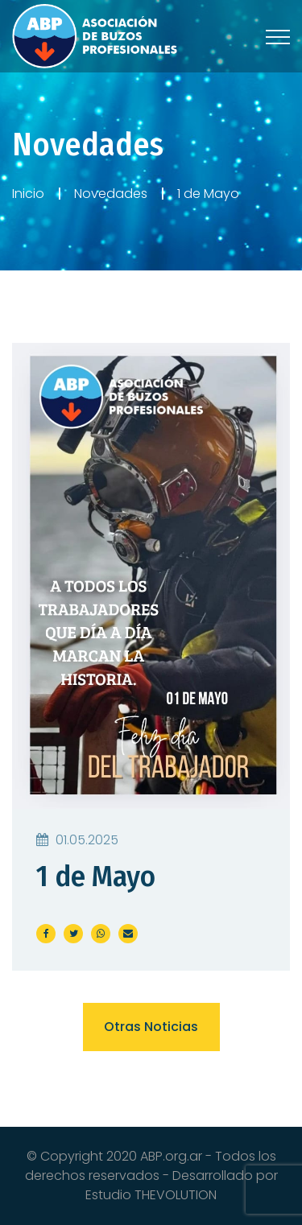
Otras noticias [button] (151, 1026)
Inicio (28, 193)
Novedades (110, 193)
